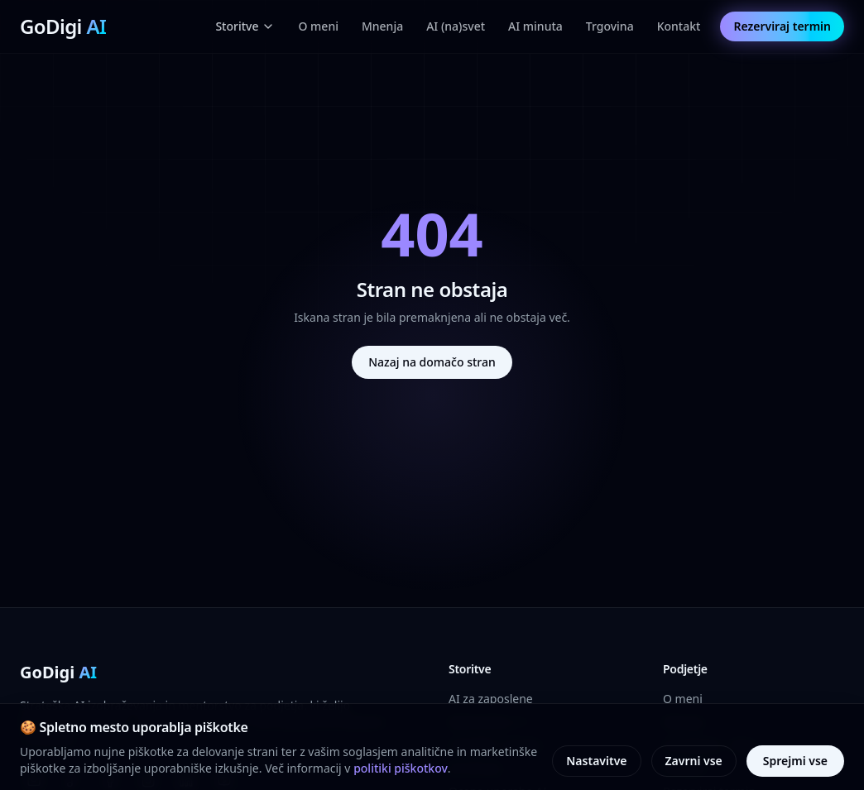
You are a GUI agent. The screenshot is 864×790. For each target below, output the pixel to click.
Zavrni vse (693, 760)
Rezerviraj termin (782, 26)
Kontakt (679, 26)
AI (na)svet (455, 26)
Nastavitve (596, 760)
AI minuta (535, 26)
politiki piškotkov (400, 768)
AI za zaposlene (491, 698)
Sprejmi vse (795, 760)
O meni (318, 26)
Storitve (245, 26)
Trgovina (610, 26)
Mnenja (382, 26)
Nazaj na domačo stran (432, 362)
